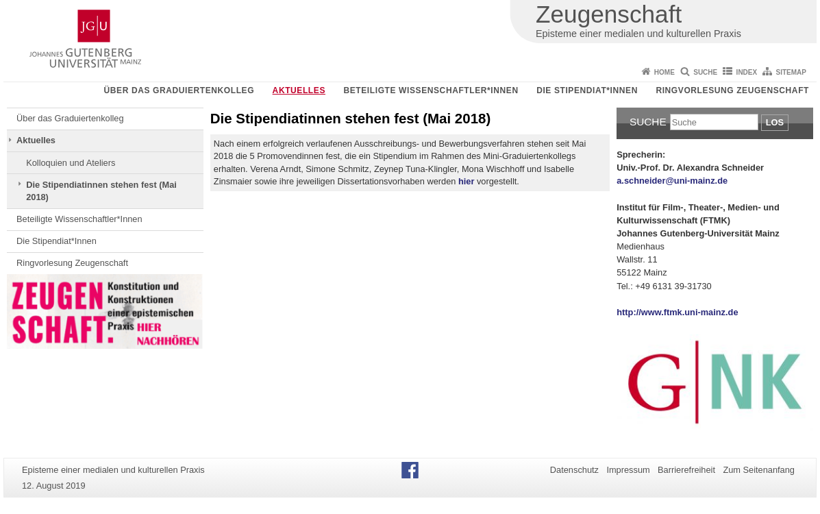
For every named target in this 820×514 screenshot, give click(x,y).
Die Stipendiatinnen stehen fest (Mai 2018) (101, 191)
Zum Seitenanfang (759, 470)
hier (466, 181)
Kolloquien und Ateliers (70, 163)
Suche (705, 72)
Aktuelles (299, 90)
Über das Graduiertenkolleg (179, 90)
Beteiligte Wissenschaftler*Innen (430, 90)
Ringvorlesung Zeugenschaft (732, 90)
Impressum (627, 470)
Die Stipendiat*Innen (587, 90)
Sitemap (791, 72)
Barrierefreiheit (686, 470)
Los (775, 122)
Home (664, 72)
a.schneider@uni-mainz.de (672, 180)
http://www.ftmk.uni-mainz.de (677, 312)
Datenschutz (574, 470)
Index (747, 72)
